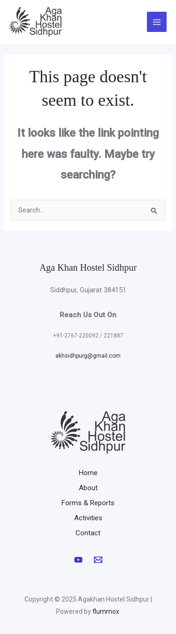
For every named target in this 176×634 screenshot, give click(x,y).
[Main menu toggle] (157, 22)
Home (88, 473)
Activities (88, 518)
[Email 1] (98, 560)
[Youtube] (78, 560)
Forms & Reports (88, 503)
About (88, 488)
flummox (105, 611)
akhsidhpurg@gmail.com (88, 355)
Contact (88, 533)
